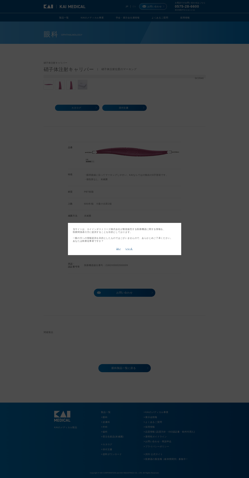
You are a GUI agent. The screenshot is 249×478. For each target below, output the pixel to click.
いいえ (129, 248)
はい (118, 248)
